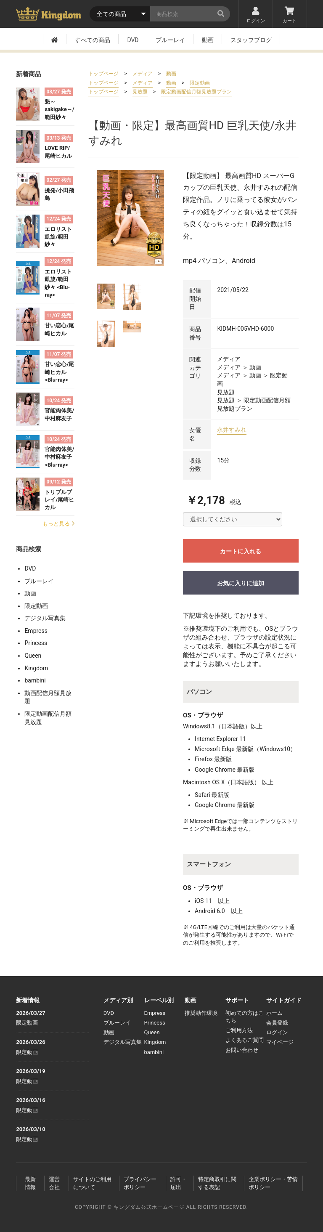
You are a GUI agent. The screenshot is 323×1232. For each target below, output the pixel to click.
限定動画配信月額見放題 (47, 717)
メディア (142, 74)
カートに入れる (240, 551)
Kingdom (36, 668)
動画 (208, 40)
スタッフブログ (251, 40)
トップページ (103, 74)
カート (290, 15)
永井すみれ (231, 429)
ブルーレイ (170, 40)
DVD (132, 40)
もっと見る (58, 523)
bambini (34, 680)
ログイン (256, 15)
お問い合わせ (241, 1050)
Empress (36, 630)
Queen (32, 655)
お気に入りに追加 (240, 583)
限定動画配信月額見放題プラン (196, 92)
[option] (130, 218)
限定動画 (36, 606)
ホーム (274, 1013)
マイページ (280, 1042)
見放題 (140, 92)
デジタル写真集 (45, 618)
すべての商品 (92, 40)
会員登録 (277, 1023)
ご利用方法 (239, 1030)
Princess (35, 643)
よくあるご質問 (244, 1040)
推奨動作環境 (201, 1013)
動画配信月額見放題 (47, 697)
